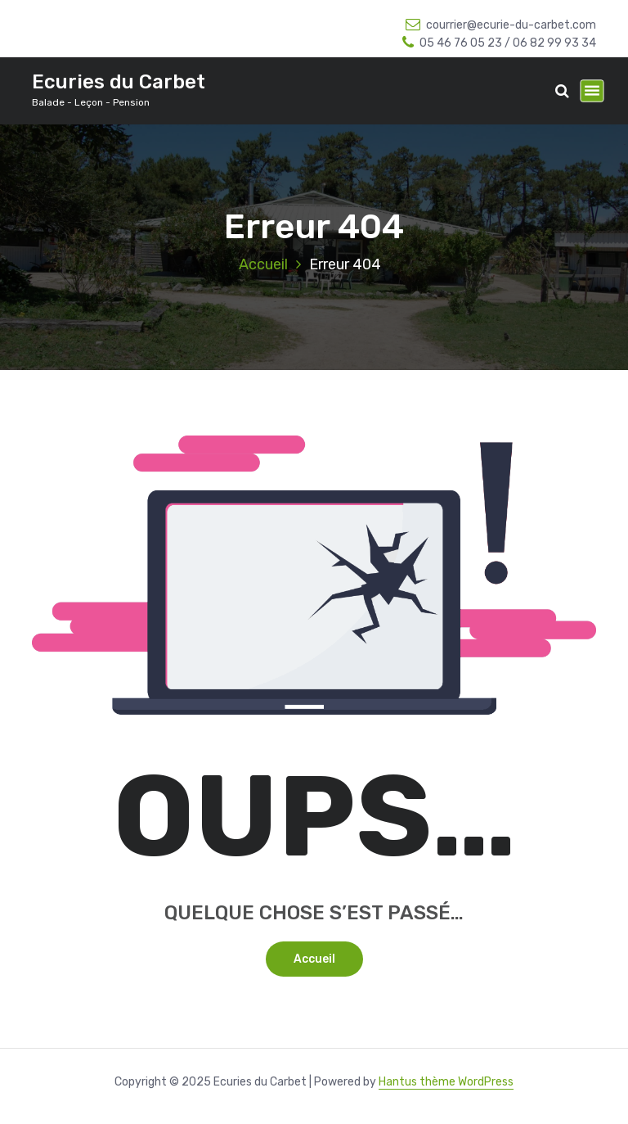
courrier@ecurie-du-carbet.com (501, 25)
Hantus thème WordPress (446, 1082)
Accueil (263, 264)
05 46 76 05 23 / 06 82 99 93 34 (499, 43)
